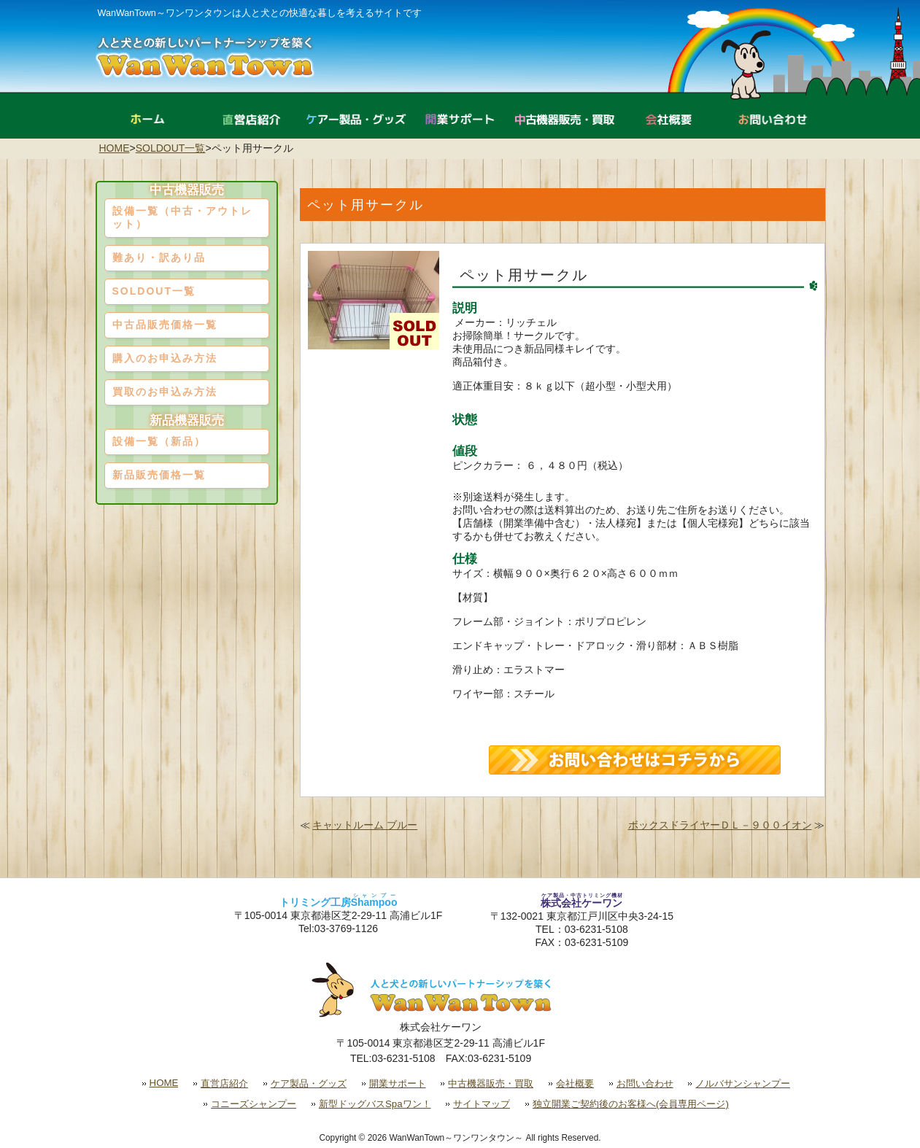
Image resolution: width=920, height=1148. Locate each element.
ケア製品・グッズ (309, 1083)
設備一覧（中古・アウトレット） (182, 217)
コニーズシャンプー (253, 1103)
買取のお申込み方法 (164, 391)
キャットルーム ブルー (364, 825)
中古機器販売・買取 (490, 1083)
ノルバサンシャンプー (742, 1083)
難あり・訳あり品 (159, 257)
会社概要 (575, 1083)
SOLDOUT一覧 (171, 148)
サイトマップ (481, 1103)
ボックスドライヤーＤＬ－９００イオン (720, 825)
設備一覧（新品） (159, 441)
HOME (114, 148)
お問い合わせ (644, 1083)
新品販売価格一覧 (159, 475)
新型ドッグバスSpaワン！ (375, 1103)
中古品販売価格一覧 (164, 324)
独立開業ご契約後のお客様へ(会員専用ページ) (631, 1103)
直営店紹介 (224, 1083)
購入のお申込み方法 (164, 358)
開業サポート (397, 1083)
